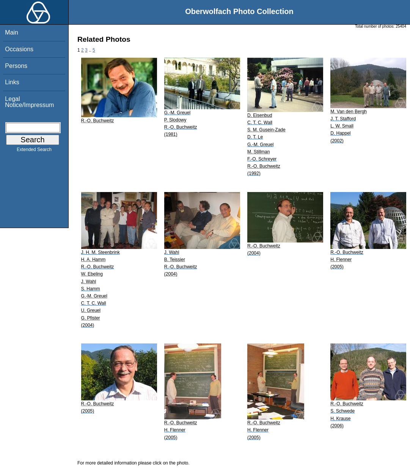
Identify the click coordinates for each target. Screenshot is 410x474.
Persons (16, 66)
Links (12, 82)
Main (11, 32)
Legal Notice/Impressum (29, 102)
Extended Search (34, 151)
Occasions (19, 49)
